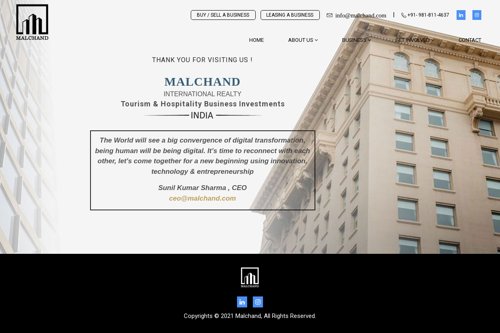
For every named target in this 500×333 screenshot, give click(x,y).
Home (256, 40)
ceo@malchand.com (202, 199)
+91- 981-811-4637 (425, 15)
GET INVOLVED (414, 40)
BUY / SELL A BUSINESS (223, 15)
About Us (303, 40)
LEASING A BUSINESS (289, 15)
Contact (470, 40)
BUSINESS (356, 40)
